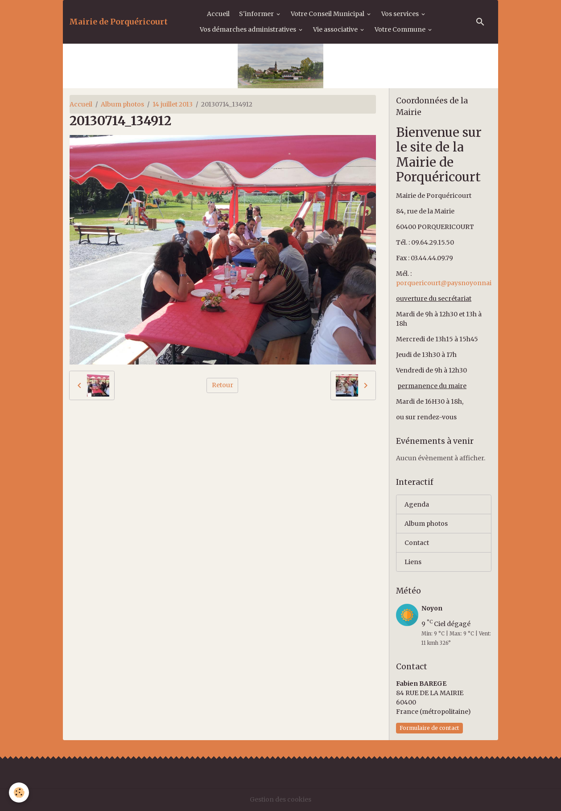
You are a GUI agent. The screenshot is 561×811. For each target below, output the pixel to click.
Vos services (400, 14)
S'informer (257, 14)
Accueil (218, 14)
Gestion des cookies (280, 799)
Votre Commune (401, 29)
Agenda (416, 504)
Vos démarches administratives (248, 29)
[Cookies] (19, 792)
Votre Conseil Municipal (328, 14)
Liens (412, 562)
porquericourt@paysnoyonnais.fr (449, 283)
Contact (416, 543)
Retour (222, 385)
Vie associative (336, 29)
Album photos (122, 104)
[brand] (118, 22)
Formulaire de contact (429, 728)
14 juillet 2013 (173, 104)
